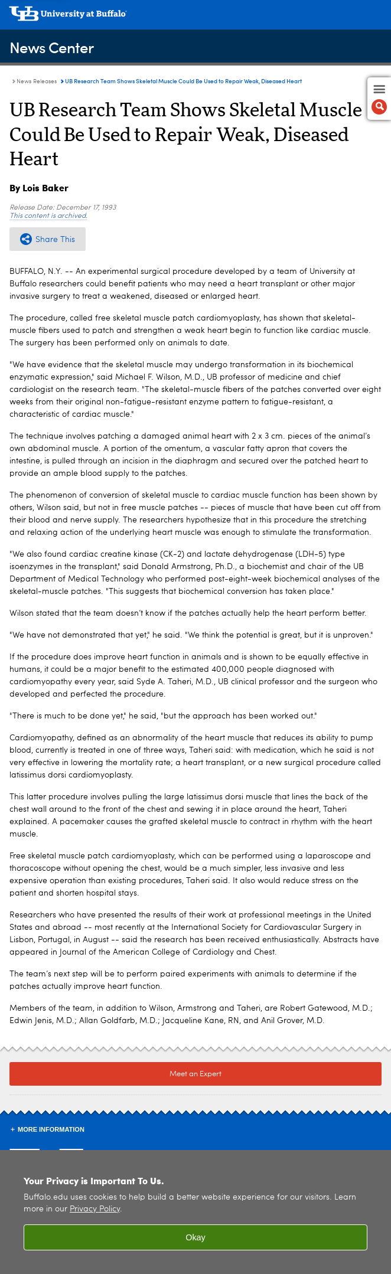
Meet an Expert (195, 1074)
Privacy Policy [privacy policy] (95, 1209)
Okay (195, 1237)
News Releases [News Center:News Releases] (37, 81)
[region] (195, 1212)
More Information (51, 1129)
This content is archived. (48, 216)
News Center (51, 47)
